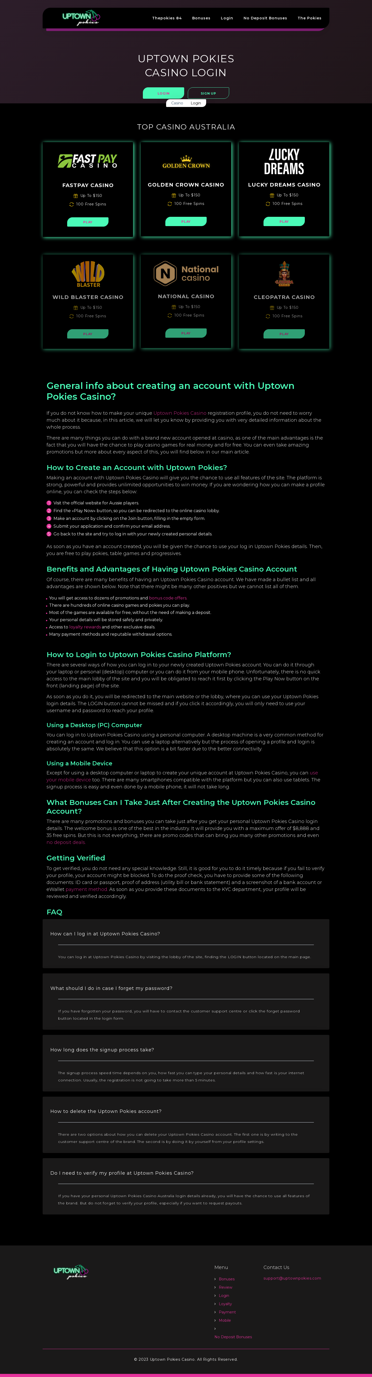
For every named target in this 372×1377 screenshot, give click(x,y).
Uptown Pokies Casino (179, 413)
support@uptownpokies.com (292, 1281)
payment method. (87, 889)
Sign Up (208, 93)
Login (227, 18)
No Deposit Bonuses (265, 18)
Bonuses (201, 18)
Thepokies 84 (167, 18)
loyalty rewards (85, 627)
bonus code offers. (168, 598)
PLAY (87, 222)
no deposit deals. (66, 842)
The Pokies (310, 18)
